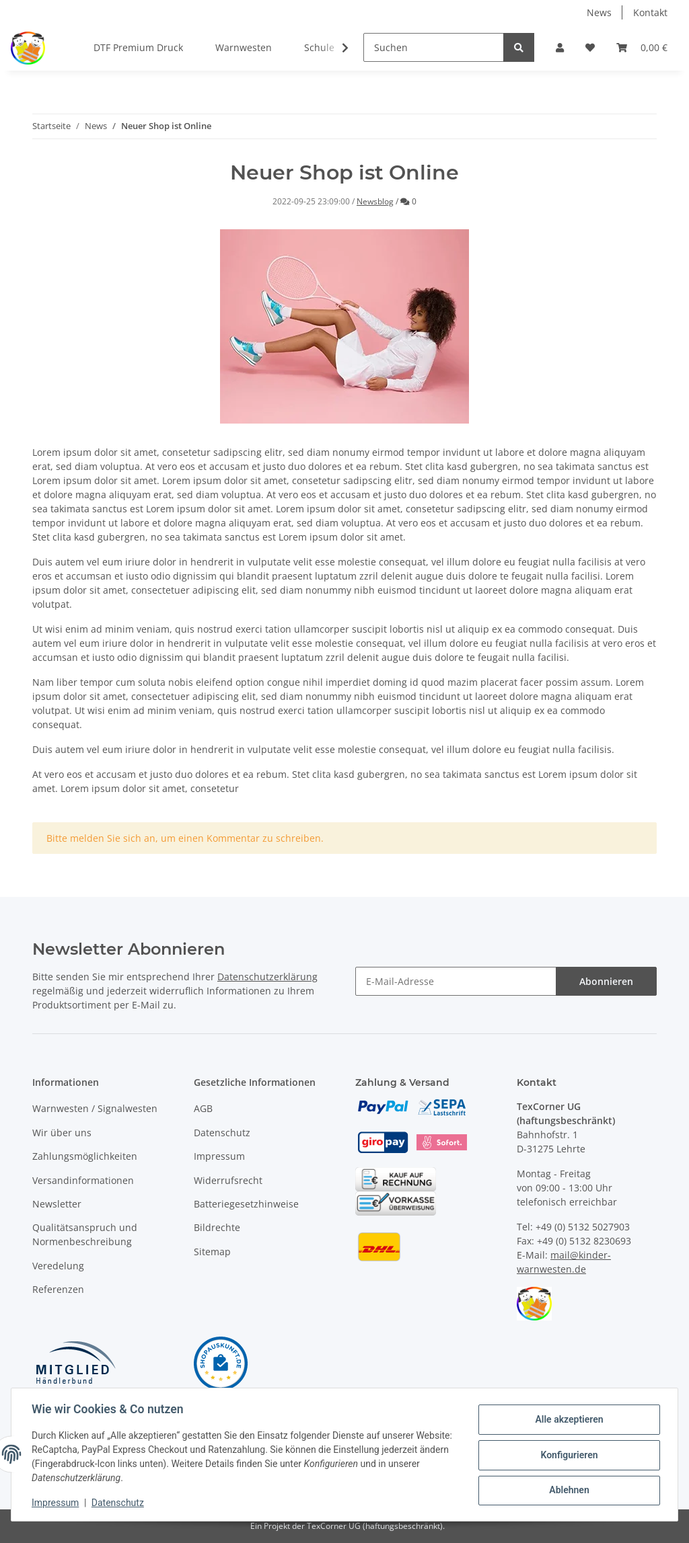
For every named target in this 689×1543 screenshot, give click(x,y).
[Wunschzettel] (590, 47)
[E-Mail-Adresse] (455, 981)
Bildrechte (217, 1227)
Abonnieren (606, 981)
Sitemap (212, 1251)
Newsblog (375, 201)
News (599, 12)
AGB (203, 1108)
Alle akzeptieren (568, 1420)
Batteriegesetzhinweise (246, 1203)
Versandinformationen (83, 1180)
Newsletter (56, 1203)
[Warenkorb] (642, 47)
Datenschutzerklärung (267, 976)
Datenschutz (222, 1132)
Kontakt (650, 12)
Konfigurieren (567, 1455)
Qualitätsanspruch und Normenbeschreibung (84, 1234)
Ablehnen (567, 1490)
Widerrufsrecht (228, 1180)
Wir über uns (62, 1132)
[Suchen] (433, 47)
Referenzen (58, 1289)
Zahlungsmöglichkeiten (84, 1156)
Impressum (219, 1156)
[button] (560, 47)
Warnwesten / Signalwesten (94, 1108)
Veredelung (58, 1265)
